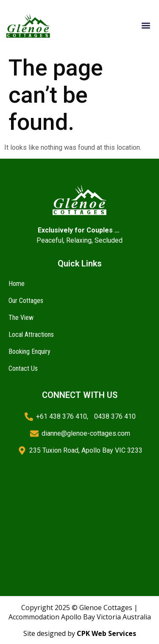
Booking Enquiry (29, 351)
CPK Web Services (106, 633)
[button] (146, 26)
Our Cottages (25, 301)
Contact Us (23, 368)
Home (16, 284)
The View (20, 318)
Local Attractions (31, 334)
